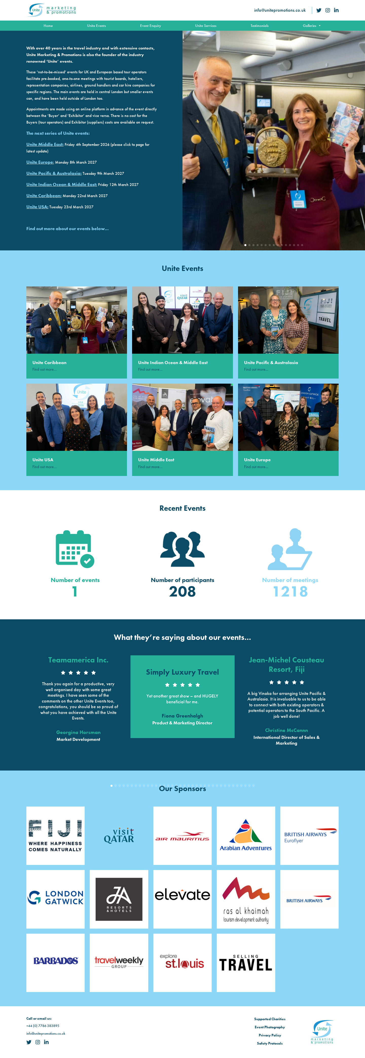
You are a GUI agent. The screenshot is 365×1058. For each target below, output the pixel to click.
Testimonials (259, 25)
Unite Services (205, 25)
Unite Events (96, 25)
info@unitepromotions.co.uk (280, 10)
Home (48, 25)
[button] (245, 245)
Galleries (312, 25)
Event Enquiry (150, 25)
